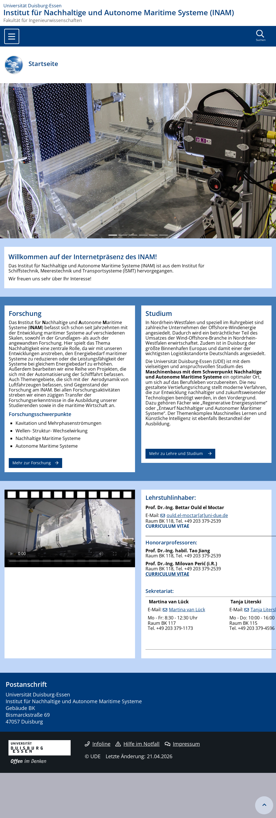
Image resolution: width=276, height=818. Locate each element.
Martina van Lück (187, 609)
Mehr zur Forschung (31, 462)
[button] (21, 160)
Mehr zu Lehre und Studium (176, 453)
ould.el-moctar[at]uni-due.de (197, 515)
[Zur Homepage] (138, 5)
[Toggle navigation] (11, 36)
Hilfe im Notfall (137, 743)
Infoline (97, 743)
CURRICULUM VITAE (167, 526)
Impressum (182, 743)
